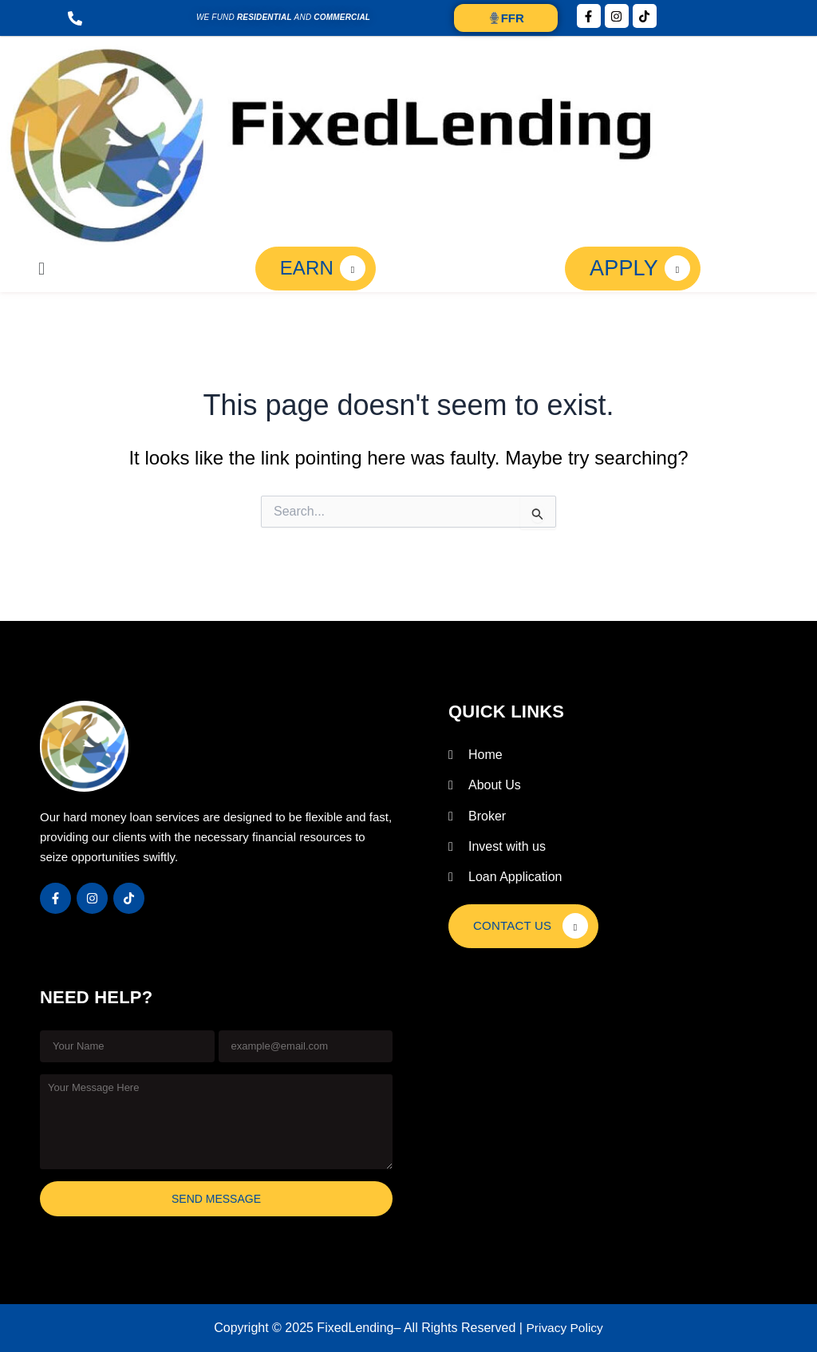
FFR (506, 18)
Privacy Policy (565, 1327)
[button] (41, 268)
